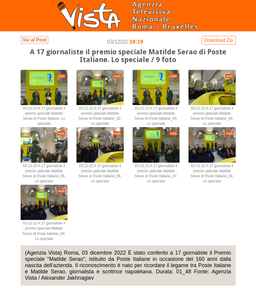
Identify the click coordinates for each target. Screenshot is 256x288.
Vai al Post (35, 39)
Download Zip (218, 40)
